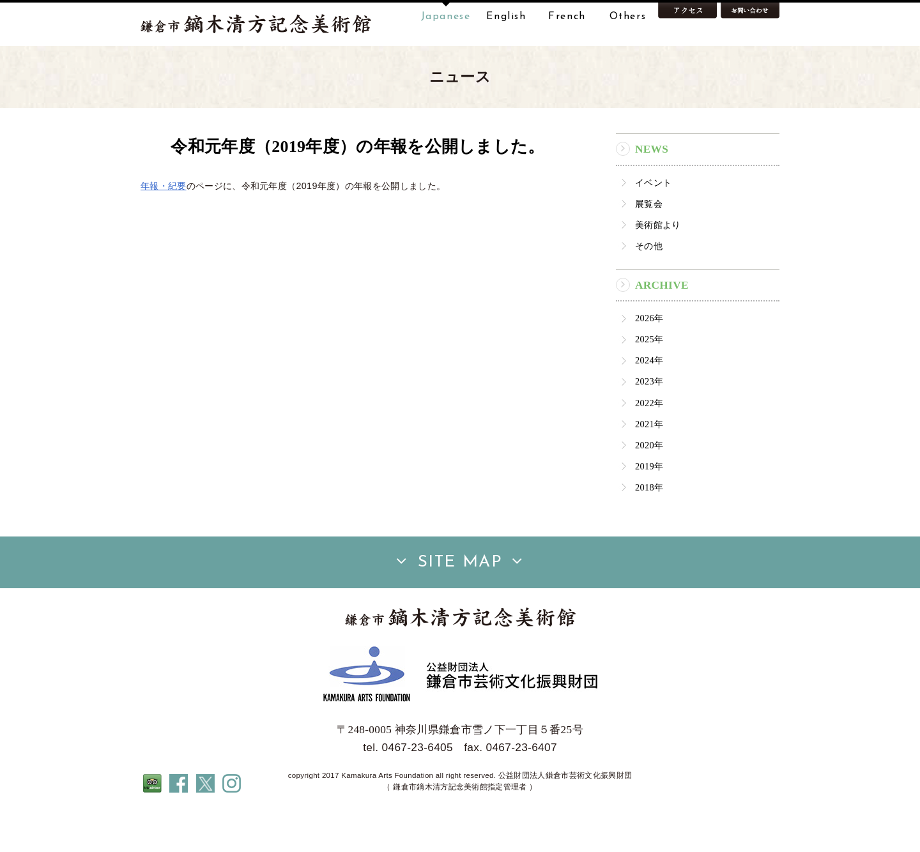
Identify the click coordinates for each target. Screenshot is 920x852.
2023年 (649, 422)
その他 (649, 286)
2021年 (649, 464)
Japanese (446, 16)
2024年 (649, 400)
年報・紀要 (164, 226)
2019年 (649, 506)
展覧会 (649, 244)
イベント (653, 223)
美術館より (658, 265)
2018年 (649, 527)
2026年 (649, 358)
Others (628, 16)
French (567, 16)
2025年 (649, 379)
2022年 (649, 443)
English (506, 16)
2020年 (649, 485)
